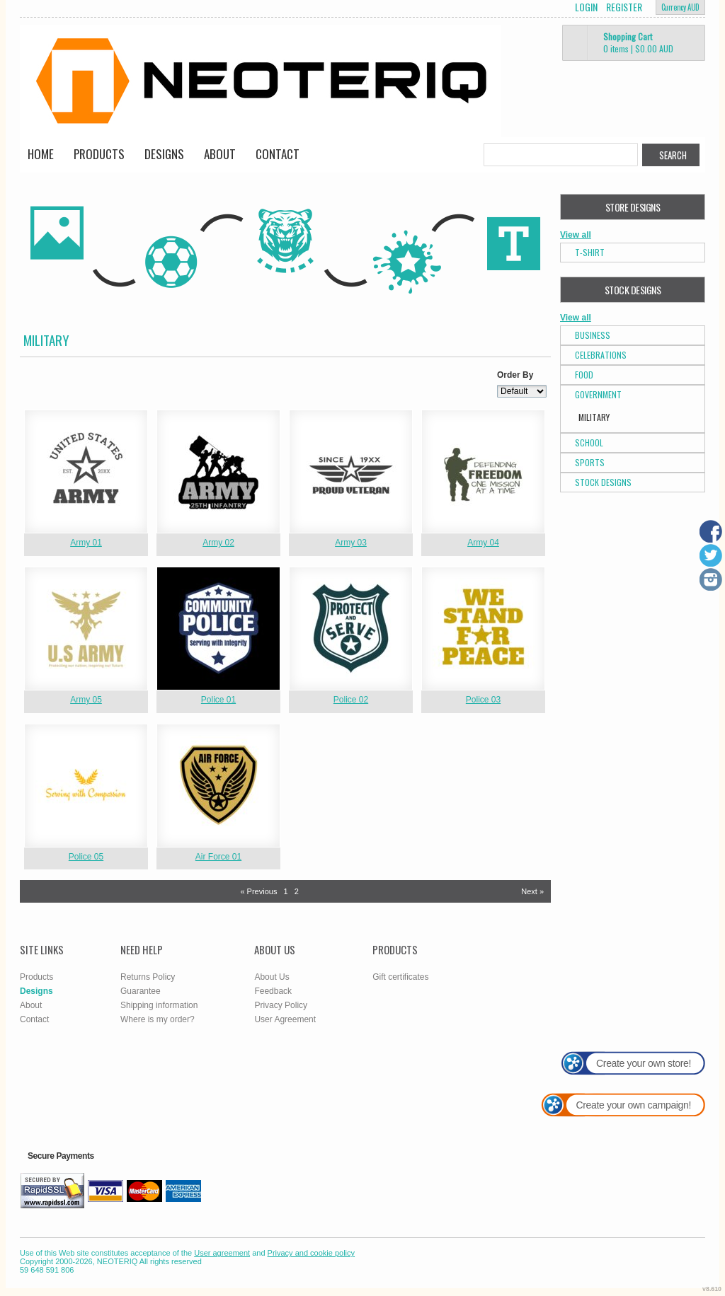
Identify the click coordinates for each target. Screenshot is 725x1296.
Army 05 (86, 700)
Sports (590, 462)
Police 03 (483, 700)
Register (624, 7)
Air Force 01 (218, 857)
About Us (271, 977)
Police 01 (218, 700)
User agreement (222, 1253)
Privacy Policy (280, 1005)
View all (575, 235)
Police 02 (350, 700)
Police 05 (86, 857)
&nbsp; (86, 471)
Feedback (273, 991)
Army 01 (86, 543)
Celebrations (601, 355)
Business (592, 335)
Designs (164, 154)
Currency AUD (680, 7)
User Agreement (285, 1019)
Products (99, 154)
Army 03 (351, 543)
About (220, 154)
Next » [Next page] (532, 891)
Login (586, 7)
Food (584, 375)
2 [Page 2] (297, 891)
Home (41, 154)
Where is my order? (157, 1019)
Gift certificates (400, 977)
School (589, 442)
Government (598, 394)
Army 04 (483, 543)
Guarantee (140, 991)
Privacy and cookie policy (311, 1253)
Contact (277, 154)
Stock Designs (603, 482)
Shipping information (159, 1005)
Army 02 (218, 543)
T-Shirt (590, 252)
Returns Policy (147, 977)
